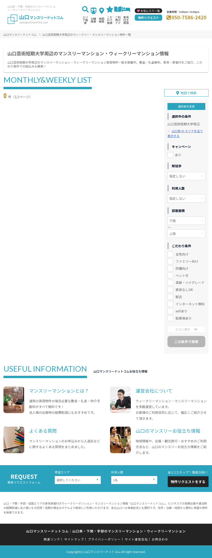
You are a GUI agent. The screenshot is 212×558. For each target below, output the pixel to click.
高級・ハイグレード (190, 282)
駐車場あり (184, 318)
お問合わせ (160, 538)
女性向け (182, 254)
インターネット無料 (190, 304)
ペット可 (182, 275)
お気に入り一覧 (150, 11)
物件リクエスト (148, 17)
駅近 (179, 296)
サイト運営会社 (136, 538)
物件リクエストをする (188, 481)
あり (178, 154)
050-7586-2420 (188, 17)
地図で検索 (188, 93)
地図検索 (101, 20)
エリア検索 (85, 20)
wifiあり (181, 311)
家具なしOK (184, 289)
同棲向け (182, 268)
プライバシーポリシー (104, 538)
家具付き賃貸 (126, 20)
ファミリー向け (187, 261)
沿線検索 (93, 20)
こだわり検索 (110, 20)
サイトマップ (74, 538)
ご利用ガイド (118, 20)
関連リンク (52, 538)
